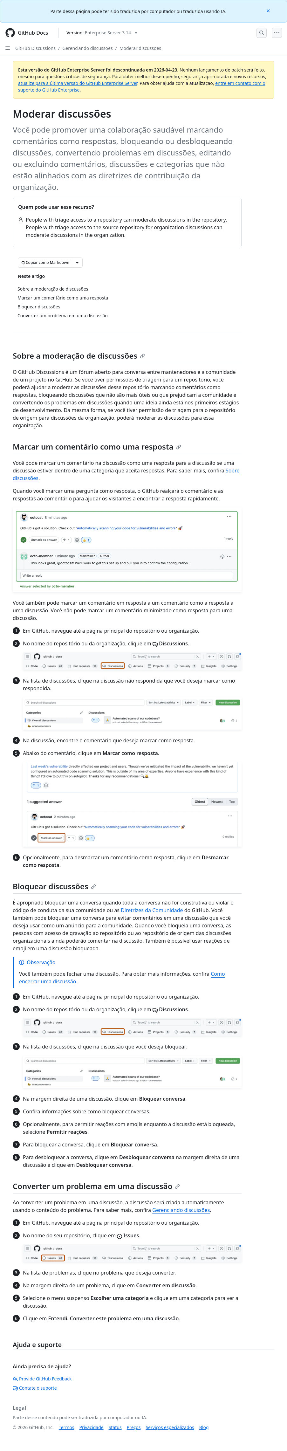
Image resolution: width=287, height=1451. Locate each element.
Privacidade (91, 1427)
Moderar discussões (140, 48)
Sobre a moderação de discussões (79, 355)
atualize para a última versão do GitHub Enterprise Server (77, 83)
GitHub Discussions (35, 48)
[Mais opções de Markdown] (77, 263)
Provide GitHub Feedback (42, 1379)
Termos (66, 1427)
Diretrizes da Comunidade (152, 910)
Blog (204, 1427)
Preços (134, 1427)
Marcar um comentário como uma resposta (97, 446)
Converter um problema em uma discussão (96, 1186)
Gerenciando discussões (87, 48)
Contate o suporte (35, 1388)
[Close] (269, 10)
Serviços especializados (170, 1427)
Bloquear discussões (54, 886)
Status (115, 1427)
